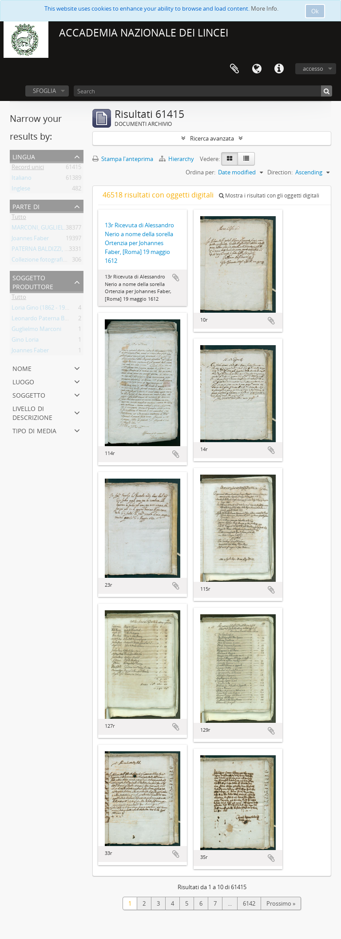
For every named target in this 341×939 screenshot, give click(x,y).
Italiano (22, 179)
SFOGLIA (44, 91)
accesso (313, 68)
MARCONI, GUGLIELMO (43, 229)
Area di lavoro (234, 69)
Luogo (23, 381)
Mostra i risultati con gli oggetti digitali (269, 195)
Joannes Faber (30, 240)
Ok (315, 11)
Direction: (280, 172)
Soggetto (28, 394)
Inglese (21, 190)
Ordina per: (200, 172)
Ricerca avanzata (212, 138)
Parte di (26, 206)
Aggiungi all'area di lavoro (175, 277)
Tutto (19, 218)
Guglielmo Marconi (36, 330)
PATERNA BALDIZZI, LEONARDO (53, 250)
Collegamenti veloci (279, 69)
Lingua (257, 69)
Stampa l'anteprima (122, 159)
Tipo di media (34, 430)
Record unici (28, 169)
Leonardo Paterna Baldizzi (46, 320)
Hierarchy (177, 159)
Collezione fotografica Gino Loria (54, 261)
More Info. (264, 8)
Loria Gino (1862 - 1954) (42, 309)
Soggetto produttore (32, 281)
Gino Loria (25, 341)
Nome (22, 368)
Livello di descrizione (32, 412)
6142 (249, 903)
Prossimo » (280, 903)
